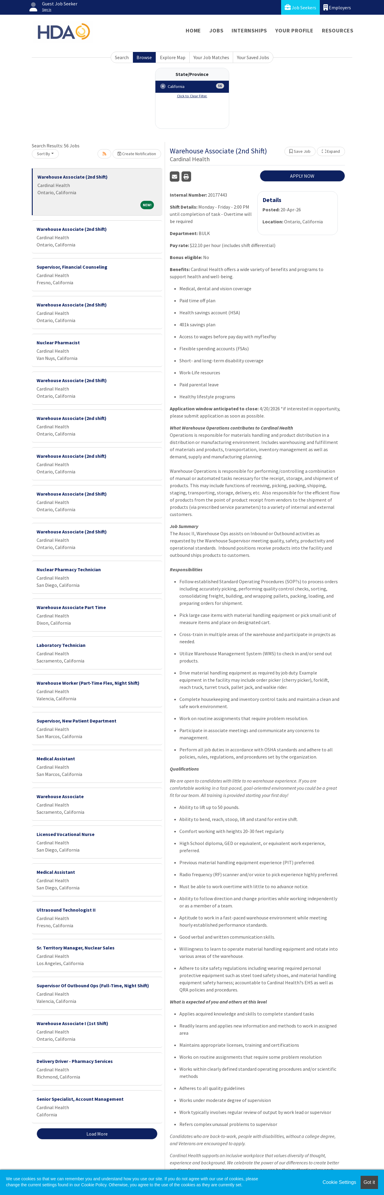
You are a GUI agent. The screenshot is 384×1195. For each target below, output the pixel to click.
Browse (144, 57)
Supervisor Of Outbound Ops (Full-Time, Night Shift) (93, 985)
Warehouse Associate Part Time (71, 607)
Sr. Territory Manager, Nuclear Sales (76, 948)
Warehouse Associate (60, 796)
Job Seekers (300, 7)
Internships (249, 30)
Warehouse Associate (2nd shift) (71, 418)
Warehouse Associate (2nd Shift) (73, 177)
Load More (97, 1134)
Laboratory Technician (61, 645)
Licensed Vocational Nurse (65, 834)
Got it (369, 1182)
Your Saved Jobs (253, 57)
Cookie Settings (339, 1182)
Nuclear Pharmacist (58, 342)
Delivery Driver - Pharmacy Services (75, 1061)
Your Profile (294, 30)
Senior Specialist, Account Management (80, 1099)
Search (122, 57)
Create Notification (137, 153)
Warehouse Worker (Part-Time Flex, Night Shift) (88, 683)
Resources (337, 30)
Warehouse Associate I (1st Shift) (72, 1023)
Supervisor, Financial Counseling (72, 267)
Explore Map (172, 57)
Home (193, 30)
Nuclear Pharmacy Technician (69, 569)
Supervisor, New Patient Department (76, 721)
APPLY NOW (302, 176)
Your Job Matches (211, 57)
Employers (337, 7)
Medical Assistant (56, 759)
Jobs (216, 30)
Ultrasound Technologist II (66, 910)
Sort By (43, 153)
